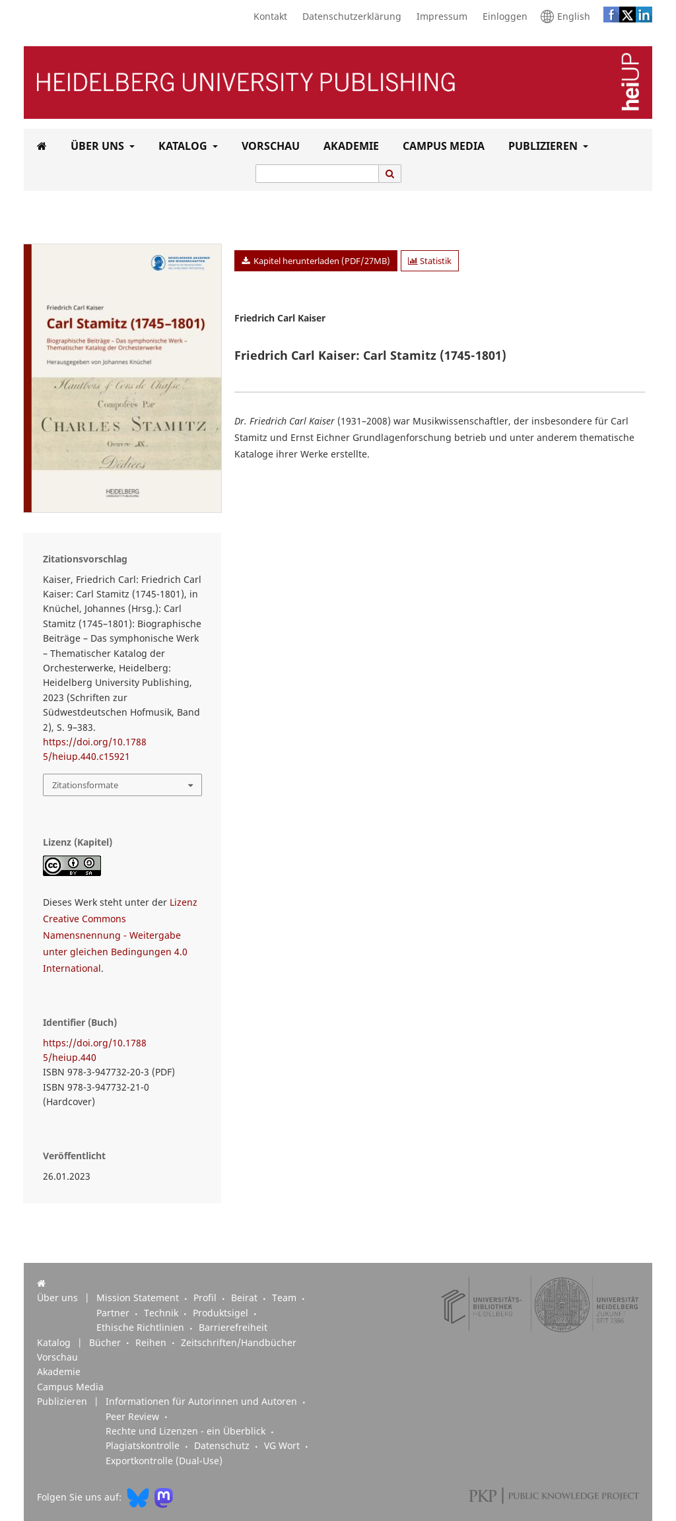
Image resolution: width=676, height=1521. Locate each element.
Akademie (348, 146)
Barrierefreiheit (233, 1327)
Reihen (152, 1342)
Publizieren (541, 146)
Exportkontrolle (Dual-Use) (164, 1461)
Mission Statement (139, 1298)
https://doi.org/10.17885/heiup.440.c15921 (95, 748)
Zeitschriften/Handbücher (238, 1342)
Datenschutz (223, 1445)
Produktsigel (222, 1313)
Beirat (245, 1298)
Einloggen (501, 16)
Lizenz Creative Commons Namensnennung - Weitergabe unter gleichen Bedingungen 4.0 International (120, 935)
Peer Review (134, 1416)
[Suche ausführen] (390, 173)
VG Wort (283, 1445)
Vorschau (268, 146)
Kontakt (267, 16)
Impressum (438, 16)
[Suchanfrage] (317, 173)
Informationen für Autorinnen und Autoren (203, 1401)
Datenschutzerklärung (348, 16)
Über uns (96, 146)
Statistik (430, 261)
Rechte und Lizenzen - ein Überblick (187, 1431)
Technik (162, 1313)
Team (285, 1298)
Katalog (181, 146)
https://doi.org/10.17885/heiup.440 (95, 1050)
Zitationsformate (85, 785)
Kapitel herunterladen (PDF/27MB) (321, 261)
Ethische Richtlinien (141, 1327)
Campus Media (441, 146)
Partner (114, 1313)
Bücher (106, 1342)
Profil (206, 1298)
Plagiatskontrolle (144, 1445)
